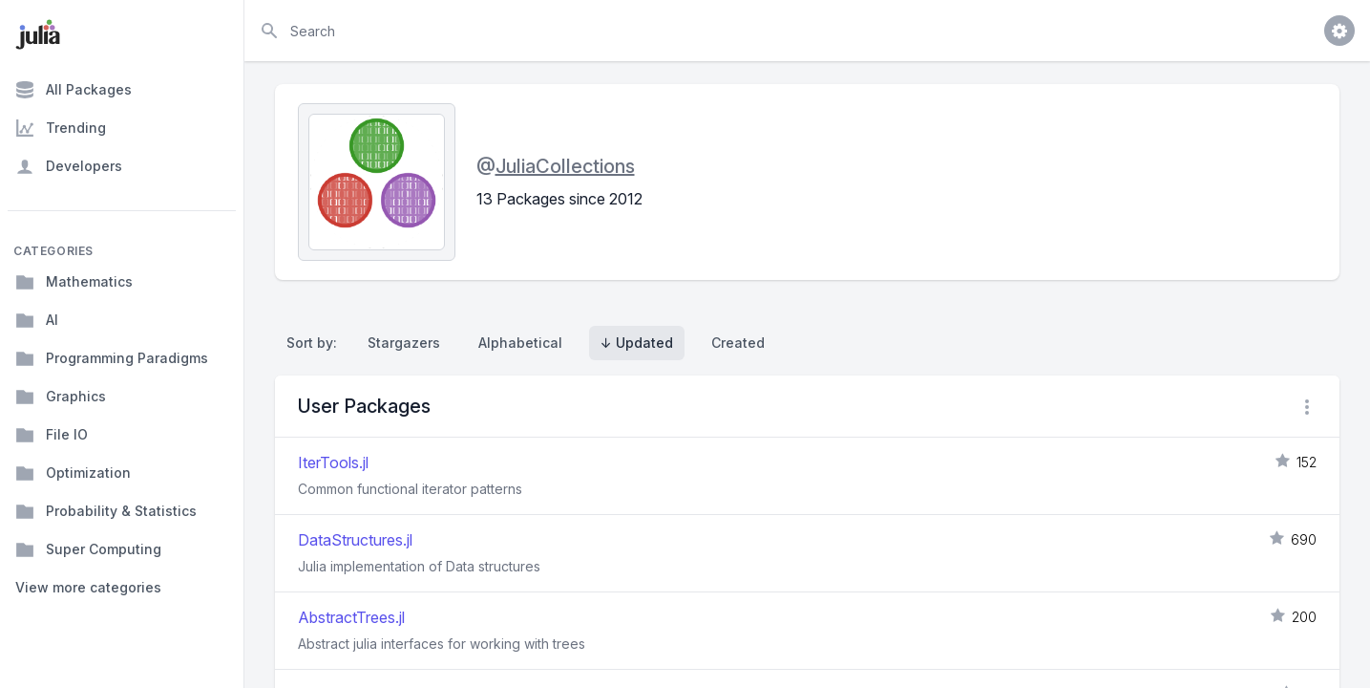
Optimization (73, 473)
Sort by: (315, 342)
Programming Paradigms (111, 358)
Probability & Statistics (106, 511)
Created (738, 342)
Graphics (60, 396)
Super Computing (88, 549)
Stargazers (404, 342)
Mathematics (74, 281)
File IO (51, 434)
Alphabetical (520, 342)
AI (36, 320)
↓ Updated (637, 342)
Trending (60, 128)
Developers (68, 166)
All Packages (73, 89)
